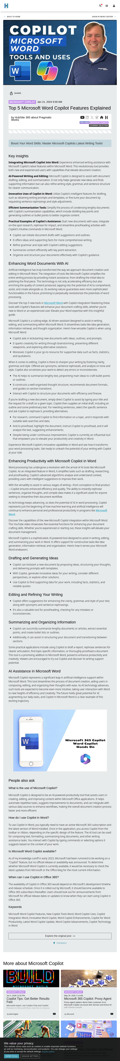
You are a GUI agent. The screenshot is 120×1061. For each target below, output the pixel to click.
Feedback (60, 943)
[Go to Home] (6, 5)
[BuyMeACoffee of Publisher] (96, 118)
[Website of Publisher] (101, 118)
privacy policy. (48, 1051)
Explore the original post (60, 936)
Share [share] (16, 93)
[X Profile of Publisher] (92, 118)
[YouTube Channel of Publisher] (82, 118)
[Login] (114, 5)
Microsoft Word (53, 303)
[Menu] (107, 6)
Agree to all (11, 1056)
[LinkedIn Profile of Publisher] (87, 118)
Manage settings (30, 1056)
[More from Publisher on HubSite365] (106, 118)
